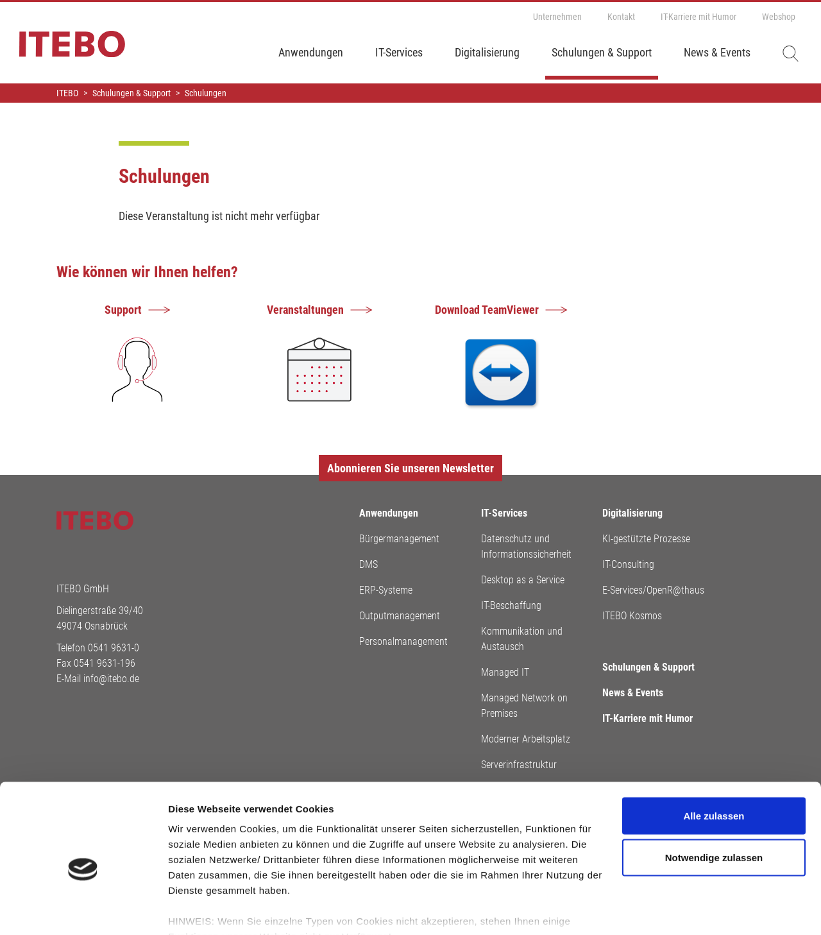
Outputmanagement (399, 616)
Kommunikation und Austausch (522, 639)
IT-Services (399, 52)
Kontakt (621, 17)
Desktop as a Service (522, 580)
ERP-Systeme (385, 590)
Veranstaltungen (305, 309)
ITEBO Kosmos (632, 616)
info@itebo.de (111, 679)
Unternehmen (557, 17)
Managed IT (505, 672)
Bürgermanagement (399, 539)
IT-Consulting (628, 564)
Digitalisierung (487, 52)
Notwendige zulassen (714, 797)
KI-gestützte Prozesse (646, 539)
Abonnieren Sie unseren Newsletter (410, 468)
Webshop (778, 17)
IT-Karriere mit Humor (698, 17)
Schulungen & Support (602, 52)
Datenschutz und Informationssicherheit (526, 546)
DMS (368, 564)
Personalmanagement (403, 641)
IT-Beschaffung (511, 605)
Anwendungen (310, 52)
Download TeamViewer (487, 309)
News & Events (717, 52)
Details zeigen (200, 909)
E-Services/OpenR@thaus (653, 590)
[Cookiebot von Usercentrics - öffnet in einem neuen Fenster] (83, 910)
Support (123, 309)
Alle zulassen (713, 755)
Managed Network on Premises (524, 705)
